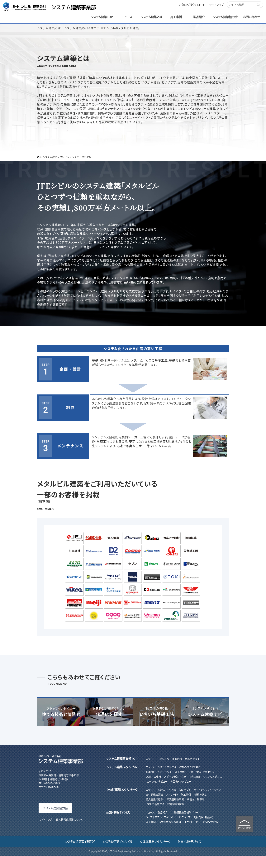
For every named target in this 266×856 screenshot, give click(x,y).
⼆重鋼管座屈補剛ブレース (185, 812)
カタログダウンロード (192, 4)
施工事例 (176, 17)
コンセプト (185, 789)
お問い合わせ (251, 17)
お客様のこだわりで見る (159, 772)
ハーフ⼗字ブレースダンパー (161, 817)
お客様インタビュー (180, 781)
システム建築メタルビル (56, 157)
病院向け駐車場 (195, 799)
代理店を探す (192, 758)
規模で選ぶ (200, 794)
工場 (190, 772)
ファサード (171, 794)
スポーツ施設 (171, 776)
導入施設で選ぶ (154, 799)
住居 (184, 776)
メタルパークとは (167, 789)
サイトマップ (216, 4)
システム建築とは (151, 17)
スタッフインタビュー (157, 781)
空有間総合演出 (154, 794)
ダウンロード (191, 822)
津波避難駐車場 (175, 799)
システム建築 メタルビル (121, 767)
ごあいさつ (163, 758)
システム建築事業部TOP (121, 758)
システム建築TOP (102, 17)
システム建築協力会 (225, 17)
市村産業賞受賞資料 (170, 822)
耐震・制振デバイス (118, 812)
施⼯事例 (151, 822)
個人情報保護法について (69, 819)
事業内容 (177, 758)
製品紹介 (199, 17)
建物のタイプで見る (189, 767)
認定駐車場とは (175, 804)
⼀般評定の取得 (209, 822)
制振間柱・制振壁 (202, 817)
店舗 (148, 776)
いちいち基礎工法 (212, 776)
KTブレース (184, 817)
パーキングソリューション (207, 789)
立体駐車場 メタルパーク (121, 789)
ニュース (127, 17)
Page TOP (244, 825)
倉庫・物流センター (206, 772)
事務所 (157, 776)
